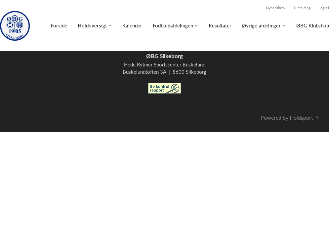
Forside (59, 25)
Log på (323, 8)
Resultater (220, 25)
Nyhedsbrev (275, 8)
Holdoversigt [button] (92, 25)
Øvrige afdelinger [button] (261, 25)
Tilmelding (301, 8)
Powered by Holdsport (287, 117)
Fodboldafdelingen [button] (173, 25)
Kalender (132, 25)
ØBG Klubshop (312, 25)
